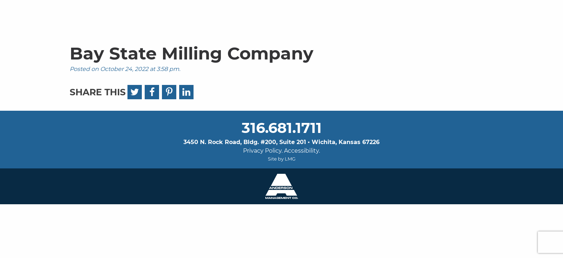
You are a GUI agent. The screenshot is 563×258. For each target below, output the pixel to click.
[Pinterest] (169, 92)
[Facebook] (152, 92)
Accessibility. (302, 150)
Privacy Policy (262, 150)
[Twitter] (134, 92)
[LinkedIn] (186, 92)
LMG (290, 159)
